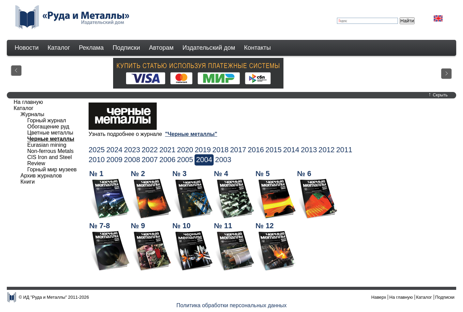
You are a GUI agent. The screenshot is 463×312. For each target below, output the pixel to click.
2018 (220, 150)
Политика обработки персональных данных (231, 305)
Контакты (257, 47)
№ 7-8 (99, 226)
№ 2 (138, 174)
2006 (167, 160)
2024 (114, 150)
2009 (114, 160)
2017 (238, 150)
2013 (309, 150)
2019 (203, 150)
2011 (344, 150)
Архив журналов (41, 175)
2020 (185, 150)
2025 (97, 150)
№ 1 (96, 174)
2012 (327, 150)
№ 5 (263, 174)
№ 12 (265, 226)
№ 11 (223, 226)
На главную (28, 102)
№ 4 (221, 174)
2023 (132, 150)
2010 (97, 160)
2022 (150, 150)
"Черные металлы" (191, 134)
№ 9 (138, 226)
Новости (26, 47)
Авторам (161, 47)
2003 (223, 160)
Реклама (91, 47)
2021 (167, 150)
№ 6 (304, 174)
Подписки (126, 47)
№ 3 (179, 174)
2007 (150, 160)
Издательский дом (209, 47)
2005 (185, 160)
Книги (27, 182)
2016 (256, 150)
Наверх (378, 297)
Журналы (32, 114)
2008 (132, 160)
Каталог (58, 47)
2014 (291, 150)
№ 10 (181, 226)
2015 (273, 150)
